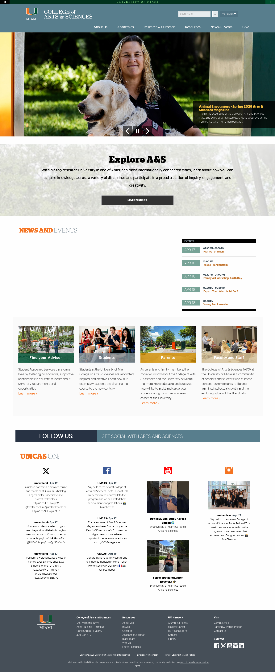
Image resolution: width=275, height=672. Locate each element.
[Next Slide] (147, 131)
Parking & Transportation (228, 627)
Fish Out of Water (213, 252)
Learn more (27, 393)
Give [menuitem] (245, 27)
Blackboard (128, 639)
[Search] (215, 14)
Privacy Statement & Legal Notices (180, 655)
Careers (172, 635)
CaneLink (127, 631)
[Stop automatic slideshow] (137, 131)
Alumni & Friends (178, 623)
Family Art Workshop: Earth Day (222, 278)
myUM (126, 627)
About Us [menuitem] (100, 27)
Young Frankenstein (215, 265)
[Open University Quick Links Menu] (270, 2)
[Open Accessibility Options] (5, 2)
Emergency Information (147, 655)
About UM (128, 623)
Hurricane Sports (177, 631)
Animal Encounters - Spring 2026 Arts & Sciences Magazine (231, 108)
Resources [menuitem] (193, 27)
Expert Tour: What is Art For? (220, 291)
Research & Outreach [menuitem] (159, 27)
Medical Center (176, 627)
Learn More (137, 200)
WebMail (127, 643)
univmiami (41, 483)
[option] (137, 84)
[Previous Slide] (127, 131)
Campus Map (221, 623)
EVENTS (48, 231)
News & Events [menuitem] (221, 27)
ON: (39, 457)
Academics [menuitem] (125, 27)
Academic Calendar (133, 635)
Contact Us (220, 631)
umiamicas (224, 516)
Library (172, 639)
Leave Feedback (131, 647)
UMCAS (102, 483)
